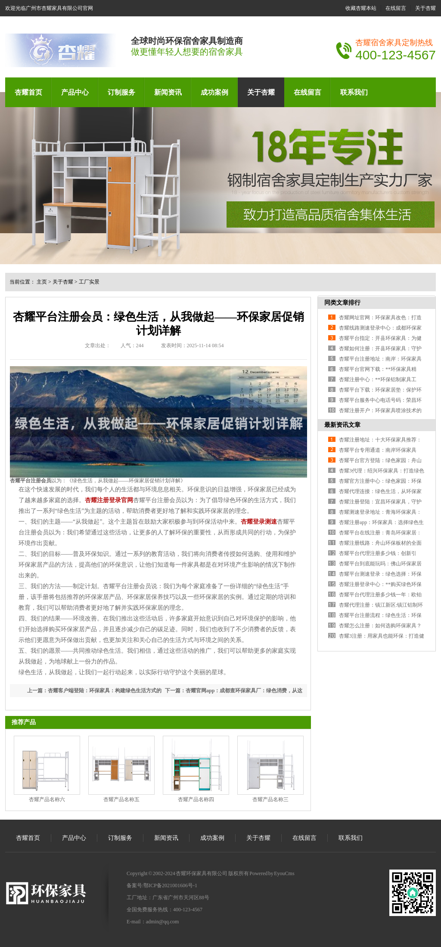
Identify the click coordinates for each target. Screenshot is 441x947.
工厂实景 (89, 282)
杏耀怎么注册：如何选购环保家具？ (380, 626)
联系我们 (354, 92)
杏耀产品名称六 (47, 799)
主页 (42, 282)
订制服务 (121, 92)
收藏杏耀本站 (360, 8)
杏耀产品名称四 (196, 799)
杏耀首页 (28, 92)
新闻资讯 (168, 92)
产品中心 (75, 92)
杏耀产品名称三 (270, 799)
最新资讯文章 (342, 425)
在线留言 (395, 8)
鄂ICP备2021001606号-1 (170, 885)
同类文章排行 (342, 302)
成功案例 (214, 92)
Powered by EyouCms (272, 873)
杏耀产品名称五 (121, 799)
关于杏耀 (425, 8)
